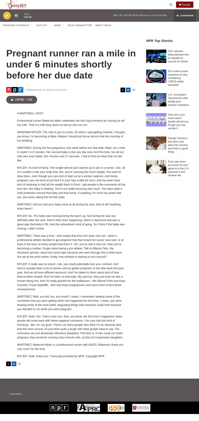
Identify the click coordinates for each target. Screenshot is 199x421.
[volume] (16, 22)
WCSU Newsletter (80, 32)
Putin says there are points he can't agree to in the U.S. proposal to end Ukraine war (178, 175)
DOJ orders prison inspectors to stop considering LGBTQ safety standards (178, 85)
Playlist (41, 32)
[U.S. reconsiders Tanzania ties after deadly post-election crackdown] (156, 106)
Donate (188, 8)
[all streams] (185, 22)
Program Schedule (16, 32)
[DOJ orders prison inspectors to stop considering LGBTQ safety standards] (156, 83)
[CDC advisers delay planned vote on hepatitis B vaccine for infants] (156, 63)
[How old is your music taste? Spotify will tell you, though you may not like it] (156, 126)
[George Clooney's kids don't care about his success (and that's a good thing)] (156, 150)
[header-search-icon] (172, 8)
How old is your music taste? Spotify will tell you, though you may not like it (178, 128)
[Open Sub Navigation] (31, 32)
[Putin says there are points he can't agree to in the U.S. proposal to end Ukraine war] (156, 173)
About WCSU (103, 32)
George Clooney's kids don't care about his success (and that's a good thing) (178, 152)
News (57, 32)
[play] (7, 22)
